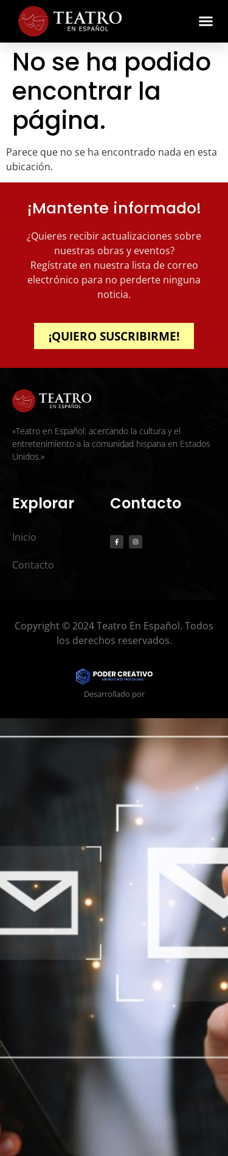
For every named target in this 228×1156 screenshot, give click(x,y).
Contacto (33, 565)
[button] (206, 21)
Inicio (24, 537)
